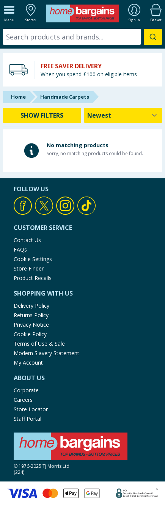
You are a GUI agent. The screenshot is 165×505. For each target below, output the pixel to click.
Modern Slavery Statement (46, 353)
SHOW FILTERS (41, 115)
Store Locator (31, 409)
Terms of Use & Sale (39, 343)
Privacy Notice (31, 324)
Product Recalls (33, 278)
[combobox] (82, 37)
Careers (23, 399)
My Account (28, 362)
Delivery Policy (31, 305)
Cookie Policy (30, 334)
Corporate (26, 390)
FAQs (20, 249)
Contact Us (27, 240)
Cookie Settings (33, 259)
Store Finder (29, 268)
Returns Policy (31, 315)
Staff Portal (27, 418)
